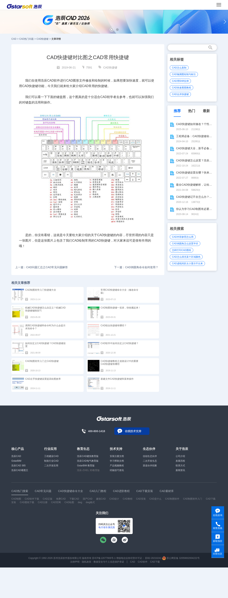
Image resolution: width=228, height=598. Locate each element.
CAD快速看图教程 (181, 87)
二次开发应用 (51, 465)
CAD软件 (142, 561)
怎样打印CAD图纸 (181, 250)
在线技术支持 (133, 431)
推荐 (177, 111)
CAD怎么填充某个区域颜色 (186, 256)
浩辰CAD (16, 456)
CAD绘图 (69, 502)
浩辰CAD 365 (18, 465)
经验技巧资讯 (117, 470)
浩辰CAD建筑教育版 (87, 456)
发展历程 (180, 461)
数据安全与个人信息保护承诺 (109, 561)
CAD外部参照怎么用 (182, 237)
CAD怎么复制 (179, 67)
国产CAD (87, 498)
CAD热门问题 (26, 39)
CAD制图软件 (172, 498)
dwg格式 (90, 502)
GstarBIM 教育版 (86, 465)
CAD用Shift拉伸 (180, 81)
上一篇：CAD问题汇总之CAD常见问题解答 (41, 267)
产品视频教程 (117, 465)
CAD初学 (106, 97)
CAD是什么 (155, 498)
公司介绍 (180, 456)
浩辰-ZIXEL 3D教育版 (88, 470)
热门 (191, 111)
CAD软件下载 (32, 498)
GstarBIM (16, 461)
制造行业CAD (51, 461)
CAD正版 (47, 498)
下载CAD (74, 498)
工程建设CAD (51, 456)
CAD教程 (127, 498)
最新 (206, 111)
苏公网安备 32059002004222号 (181, 558)
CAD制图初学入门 (192, 498)
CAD (13, 39)
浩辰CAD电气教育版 (87, 461)
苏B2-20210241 (153, 558)
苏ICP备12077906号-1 (103, 558)
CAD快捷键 (42, 39)
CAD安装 (141, 498)
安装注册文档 (117, 456)
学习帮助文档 (117, 461)
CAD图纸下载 (27, 502)
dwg (80, 502)
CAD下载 (155, 561)
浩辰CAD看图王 (19, 470)
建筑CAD (101, 498)
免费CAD (61, 498)
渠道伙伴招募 (150, 465)
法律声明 (75, 561)
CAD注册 (42, 502)
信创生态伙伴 (150, 456)
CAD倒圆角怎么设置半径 (185, 243)
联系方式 (180, 465)
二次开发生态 (150, 461)
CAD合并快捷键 (180, 94)
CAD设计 (114, 498)
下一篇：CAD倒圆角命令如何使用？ (136, 267)
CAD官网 (56, 502)
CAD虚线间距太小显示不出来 (187, 263)
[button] (111, 29)
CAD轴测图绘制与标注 (184, 74)
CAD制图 (16, 498)
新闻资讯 (180, 470)
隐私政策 (86, 561)
